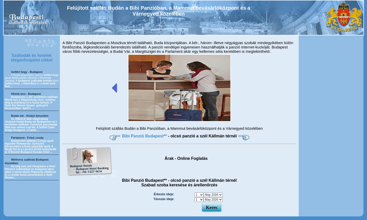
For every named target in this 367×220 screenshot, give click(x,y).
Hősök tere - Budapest (26, 93)
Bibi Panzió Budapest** (145, 136)
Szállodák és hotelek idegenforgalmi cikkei (32, 57)
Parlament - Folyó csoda (27, 137)
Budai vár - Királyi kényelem (29, 115)
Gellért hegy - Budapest (26, 71)
